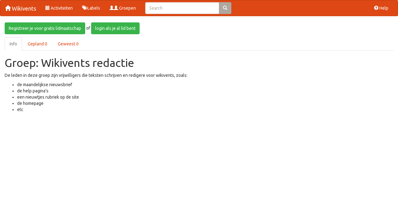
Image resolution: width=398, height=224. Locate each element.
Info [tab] (13, 43)
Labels (91, 8)
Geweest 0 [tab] (68, 43)
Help (381, 8)
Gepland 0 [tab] (37, 43)
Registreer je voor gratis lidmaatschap (45, 28)
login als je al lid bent (115, 28)
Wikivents (20, 8)
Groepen (122, 8)
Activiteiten (59, 8)
